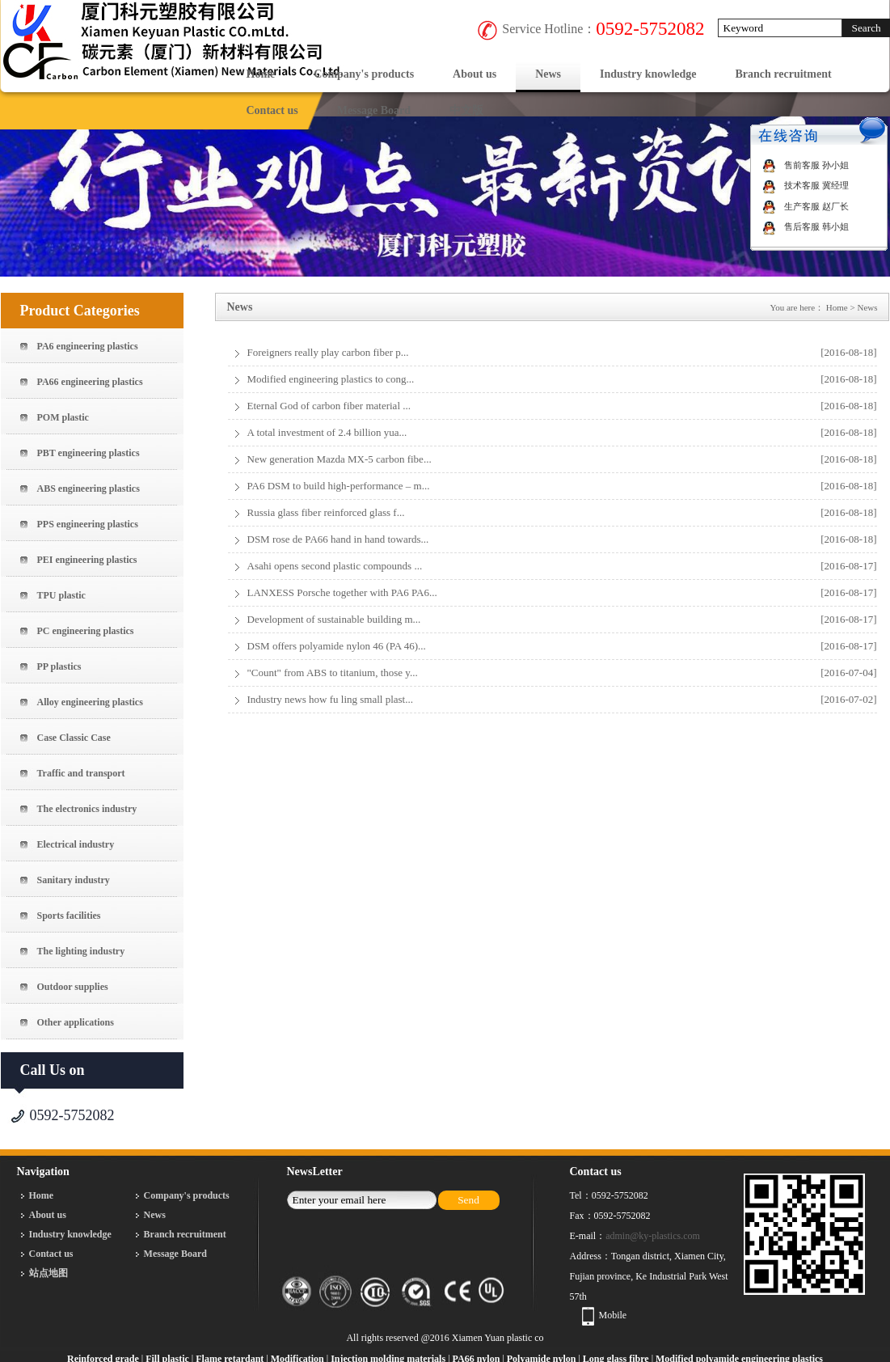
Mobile (613, 1315)
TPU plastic (61, 595)
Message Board (374, 110)
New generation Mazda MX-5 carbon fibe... (339, 459)
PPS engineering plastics (87, 524)
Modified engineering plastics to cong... (331, 379)
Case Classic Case (74, 737)
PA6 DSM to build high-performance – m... (338, 486)
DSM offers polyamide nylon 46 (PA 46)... (336, 646)
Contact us (272, 110)
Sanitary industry (73, 880)
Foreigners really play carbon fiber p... (328, 352)
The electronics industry (87, 808)
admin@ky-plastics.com (652, 1235)
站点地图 (48, 1273)
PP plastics (59, 666)
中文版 (466, 110)
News (548, 74)
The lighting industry (81, 951)
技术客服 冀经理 (805, 185)
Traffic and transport (81, 773)
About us (474, 74)
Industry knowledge (648, 74)
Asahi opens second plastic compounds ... (335, 566)
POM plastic (63, 417)
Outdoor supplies (72, 986)
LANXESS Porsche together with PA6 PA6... (342, 592)
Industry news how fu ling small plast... (330, 699)
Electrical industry (76, 844)
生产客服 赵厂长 (805, 206)
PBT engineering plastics (88, 453)
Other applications (75, 1022)
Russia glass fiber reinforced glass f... (326, 512)
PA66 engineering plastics (90, 381)
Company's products (364, 74)
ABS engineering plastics (88, 488)
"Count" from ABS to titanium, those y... (332, 672)
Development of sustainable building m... (334, 619)
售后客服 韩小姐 (805, 226)
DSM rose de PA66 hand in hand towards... (338, 539)
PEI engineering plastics (87, 559)
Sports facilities (69, 915)
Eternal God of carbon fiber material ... (329, 406)
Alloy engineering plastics (90, 702)
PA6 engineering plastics (87, 346)
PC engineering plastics (85, 631)
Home (261, 74)
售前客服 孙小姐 (805, 165)
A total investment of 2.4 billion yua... (327, 432)
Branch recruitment (784, 74)
